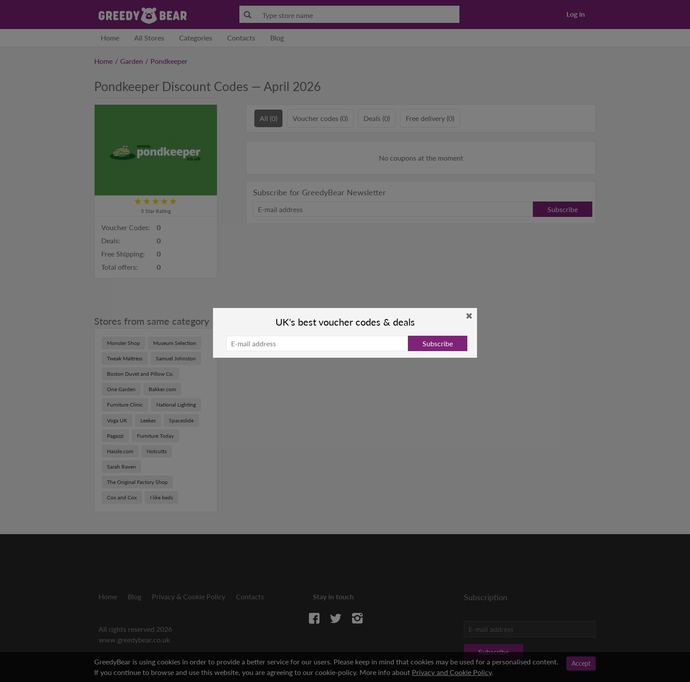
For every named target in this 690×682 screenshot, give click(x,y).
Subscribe (437, 343)
